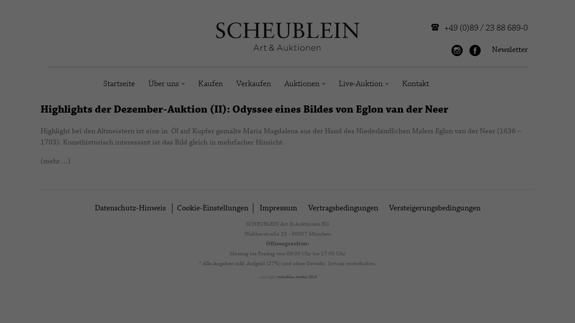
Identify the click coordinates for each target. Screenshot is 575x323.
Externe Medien (392, 304)
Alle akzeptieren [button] (503, 229)
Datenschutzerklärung (292, 283)
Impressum (546, 311)
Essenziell (95, 304)
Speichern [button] (503, 256)
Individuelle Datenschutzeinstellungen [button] (503, 286)
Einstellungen (40, 292)
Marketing (240, 304)
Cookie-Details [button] (463, 311)
